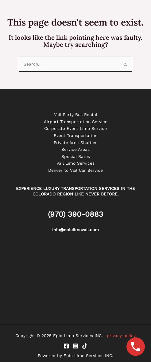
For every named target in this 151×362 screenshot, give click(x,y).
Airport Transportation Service (75, 121)
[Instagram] (75, 346)
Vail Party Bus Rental (75, 114)
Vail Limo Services (75, 163)
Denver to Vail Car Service (75, 170)
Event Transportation (75, 135)
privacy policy (121, 335)
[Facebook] (66, 346)
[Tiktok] (84, 346)
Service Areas (75, 149)
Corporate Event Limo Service (75, 128)
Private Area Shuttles (75, 142)
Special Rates (75, 156)
